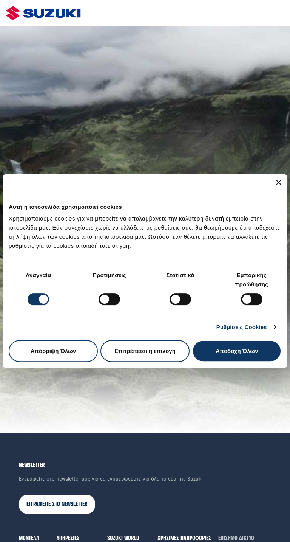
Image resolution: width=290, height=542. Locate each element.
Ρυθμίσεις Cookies (241, 327)
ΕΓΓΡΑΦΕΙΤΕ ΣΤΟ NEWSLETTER (57, 504)
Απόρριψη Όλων (53, 351)
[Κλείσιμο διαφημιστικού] (278, 182)
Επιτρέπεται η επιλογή (145, 351)
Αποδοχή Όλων (237, 351)
